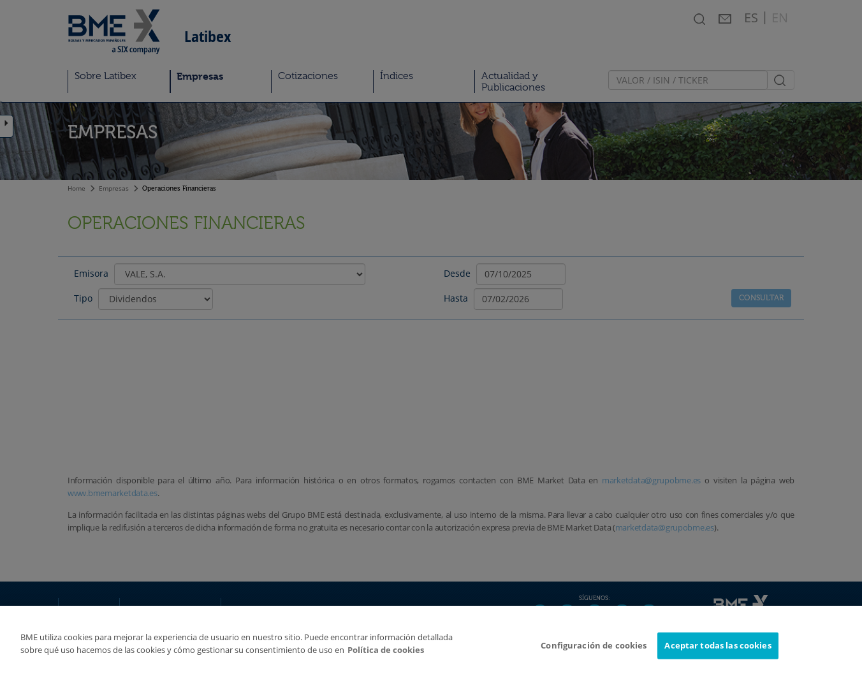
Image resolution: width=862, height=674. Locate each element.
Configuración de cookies (593, 649)
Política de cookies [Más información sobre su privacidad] (385, 653)
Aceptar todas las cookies (717, 649)
